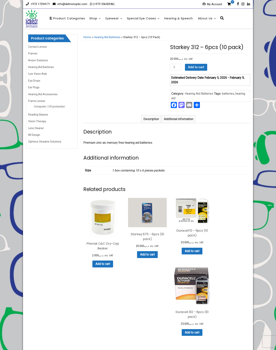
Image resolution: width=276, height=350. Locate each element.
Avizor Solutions (38, 60)
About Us (207, 18)
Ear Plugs (33, 87)
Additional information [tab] (178, 119)
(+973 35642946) (103, 4)
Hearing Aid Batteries (41, 67)
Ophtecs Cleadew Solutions (44, 141)
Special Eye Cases (143, 18)
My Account (214, 4)
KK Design (34, 134)
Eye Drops (34, 80)
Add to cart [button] (101, 262)
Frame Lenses (36, 100)
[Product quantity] (175, 67)
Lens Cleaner (36, 128)
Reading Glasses (38, 114)
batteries (228, 93)
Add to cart (196, 67)
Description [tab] (151, 119)
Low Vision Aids (37, 73)
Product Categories (67, 18)
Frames (32, 53)
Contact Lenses (37, 46)
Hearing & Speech (178, 18)
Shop (95, 18)
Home (87, 37)
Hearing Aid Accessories (43, 94)
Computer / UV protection (49, 106)
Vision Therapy (37, 121)
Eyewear (114, 18)
